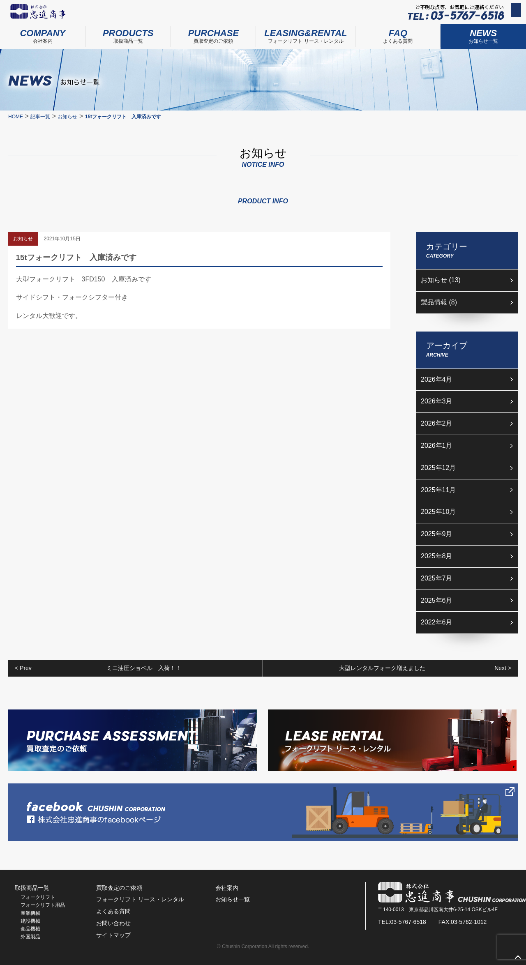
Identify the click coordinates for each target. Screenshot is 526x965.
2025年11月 (438, 489)
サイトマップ (113, 935)
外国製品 (30, 937)
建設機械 (30, 921)
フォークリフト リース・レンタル (305, 34)
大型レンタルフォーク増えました (425, 668)
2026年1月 (436, 445)
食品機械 (30, 929)
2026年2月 (436, 423)
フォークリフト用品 (43, 905)
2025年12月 (438, 467)
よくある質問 (398, 34)
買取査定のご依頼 (213, 34)
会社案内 (42, 34)
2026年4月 (436, 379)
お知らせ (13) (441, 279)
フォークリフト (38, 897)
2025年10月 (438, 511)
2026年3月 (436, 401)
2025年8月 (436, 556)
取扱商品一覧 (128, 34)
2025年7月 (436, 578)
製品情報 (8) (439, 302)
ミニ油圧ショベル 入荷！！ (98, 668)
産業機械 (30, 913)
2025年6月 (436, 600)
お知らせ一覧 (232, 899)
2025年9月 (436, 533)
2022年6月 (436, 622)
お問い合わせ (499, 12)
